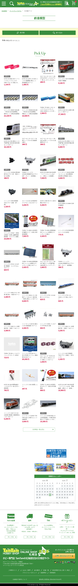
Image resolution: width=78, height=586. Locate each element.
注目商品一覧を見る (38, 429)
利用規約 (53, 573)
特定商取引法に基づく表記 (61, 570)
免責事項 (43, 573)
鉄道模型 (4, 11)
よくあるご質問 (25, 570)
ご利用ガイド (12, 570)
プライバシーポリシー (30, 573)
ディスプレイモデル (15, 11)
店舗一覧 (46, 570)
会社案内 (37, 570)
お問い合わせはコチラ (64, 556)
